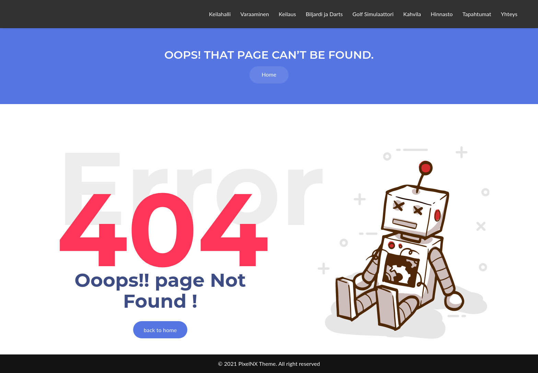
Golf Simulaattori (373, 14)
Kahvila (412, 14)
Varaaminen (255, 14)
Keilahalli (220, 14)
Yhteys (509, 14)
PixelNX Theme (257, 363)
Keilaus (287, 14)
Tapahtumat (477, 14)
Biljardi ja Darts (324, 14)
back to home (160, 330)
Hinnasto (442, 14)
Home (268, 74)
